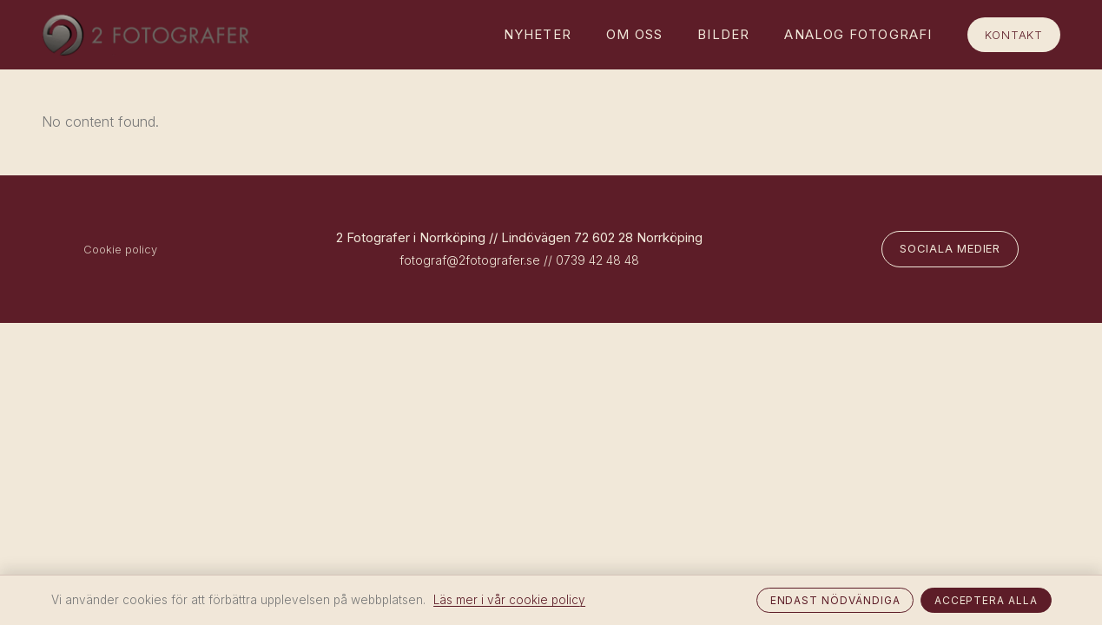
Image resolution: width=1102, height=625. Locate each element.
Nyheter (537, 34)
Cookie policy (120, 249)
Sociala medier (950, 248)
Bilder (723, 34)
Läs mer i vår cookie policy (509, 600)
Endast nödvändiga (835, 600)
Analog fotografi (858, 34)
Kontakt (1014, 35)
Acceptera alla (986, 600)
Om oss (634, 34)
